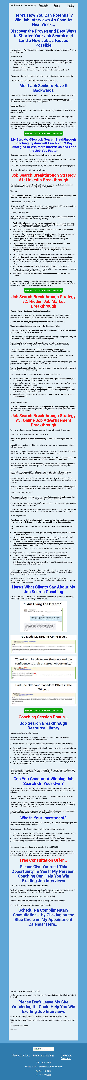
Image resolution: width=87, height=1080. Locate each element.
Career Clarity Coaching (43, 6)
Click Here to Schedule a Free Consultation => (43, 133)
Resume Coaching (57, 6)
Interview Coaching (71, 6)
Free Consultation (16, 5)
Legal (49, 1075)
